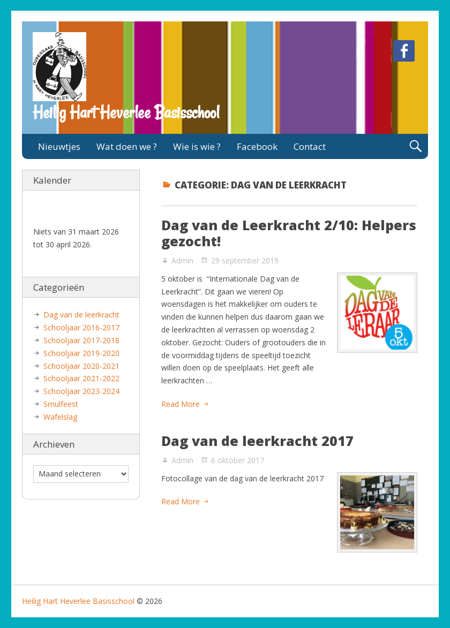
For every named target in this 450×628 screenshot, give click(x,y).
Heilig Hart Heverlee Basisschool (126, 112)
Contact (310, 146)
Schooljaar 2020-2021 (81, 366)
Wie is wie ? (197, 146)
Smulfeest (60, 404)
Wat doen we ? (126, 146)
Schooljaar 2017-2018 (81, 340)
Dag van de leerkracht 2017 (257, 441)
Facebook (257, 146)
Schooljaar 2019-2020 (81, 353)
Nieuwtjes (59, 146)
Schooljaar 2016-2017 (81, 327)
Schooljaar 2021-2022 (81, 378)
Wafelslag (60, 417)
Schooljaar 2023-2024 (81, 391)
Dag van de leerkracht (81, 314)
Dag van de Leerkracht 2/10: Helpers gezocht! (288, 233)
